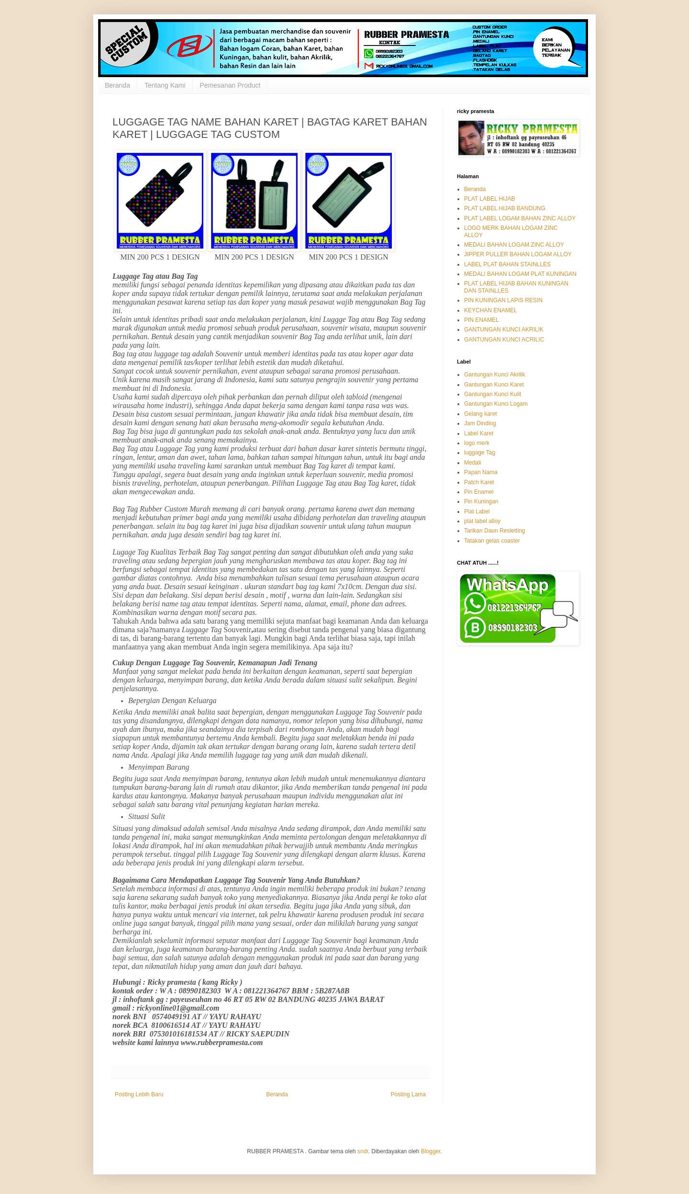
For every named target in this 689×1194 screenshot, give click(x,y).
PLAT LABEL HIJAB (489, 198)
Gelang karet (480, 413)
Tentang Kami (165, 85)
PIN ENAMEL (481, 320)
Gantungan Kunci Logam (496, 403)
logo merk (476, 443)
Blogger (431, 1151)
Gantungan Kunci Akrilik (494, 374)
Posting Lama (408, 1094)
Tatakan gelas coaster (492, 540)
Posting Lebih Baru (139, 1094)
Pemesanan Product (230, 85)
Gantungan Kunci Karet (494, 384)
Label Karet (478, 433)
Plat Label (476, 511)
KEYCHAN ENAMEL (490, 310)
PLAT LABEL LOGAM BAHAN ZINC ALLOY (520, 218)
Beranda (117, 85)
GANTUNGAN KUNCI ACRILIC (504, 339)
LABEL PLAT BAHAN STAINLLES (507, 264)
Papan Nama (481, 472)
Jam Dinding (480, 423)
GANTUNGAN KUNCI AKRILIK (504, 329)
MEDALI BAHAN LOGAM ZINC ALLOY (514, 244)
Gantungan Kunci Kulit (492, 394)
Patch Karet (479, 482)
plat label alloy (482, 521)
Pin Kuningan (481, 501)
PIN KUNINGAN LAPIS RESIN (503, 300)
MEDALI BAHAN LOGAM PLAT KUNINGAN (520, 274)
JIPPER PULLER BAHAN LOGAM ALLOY (518, 254)
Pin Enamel (478, 492)
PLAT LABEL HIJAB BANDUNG (504, 208)
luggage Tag (479, 452)
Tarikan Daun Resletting (494, 530)
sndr (362, 1151)
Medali (472, 462)
